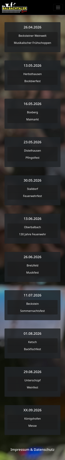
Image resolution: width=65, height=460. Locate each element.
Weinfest (32, 387)
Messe (32, 426)
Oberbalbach (32, 227)
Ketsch (32, 342)
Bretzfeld (32, 265)
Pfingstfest (32, 158)
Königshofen (32, 418)
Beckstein (32, 304)
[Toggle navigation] (58, 7)
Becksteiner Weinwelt (32, 36)
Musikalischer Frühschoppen (32, 43)
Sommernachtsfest (32, 311)
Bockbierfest (32, 81)
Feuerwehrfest (32, 196)
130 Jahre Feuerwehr (32, 234)
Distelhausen (32, 150)
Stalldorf (32, 189)
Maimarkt (32, 119)
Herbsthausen (32, 74)
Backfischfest (32, 349)
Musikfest (32, 272)
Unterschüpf (32, 380)
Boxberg (32, 112)
